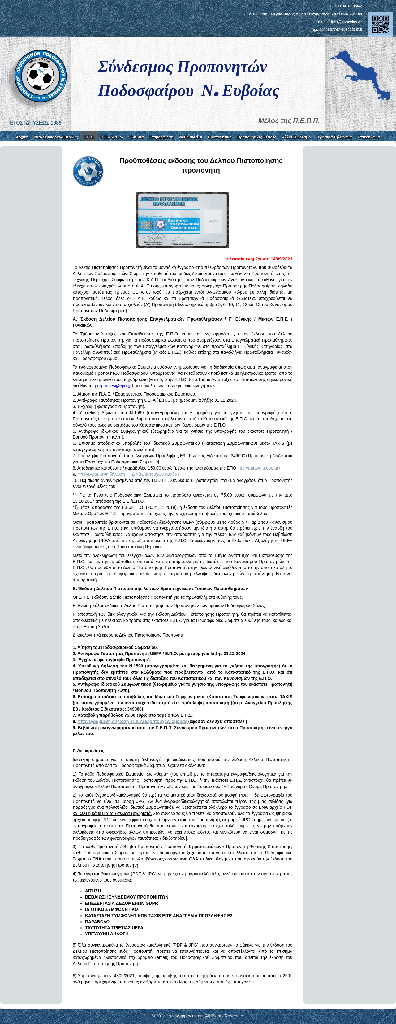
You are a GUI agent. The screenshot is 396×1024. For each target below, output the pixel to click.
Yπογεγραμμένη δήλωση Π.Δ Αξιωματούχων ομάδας (128, 474)
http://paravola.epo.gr (257, 468)
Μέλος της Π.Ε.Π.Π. (289, 121)
